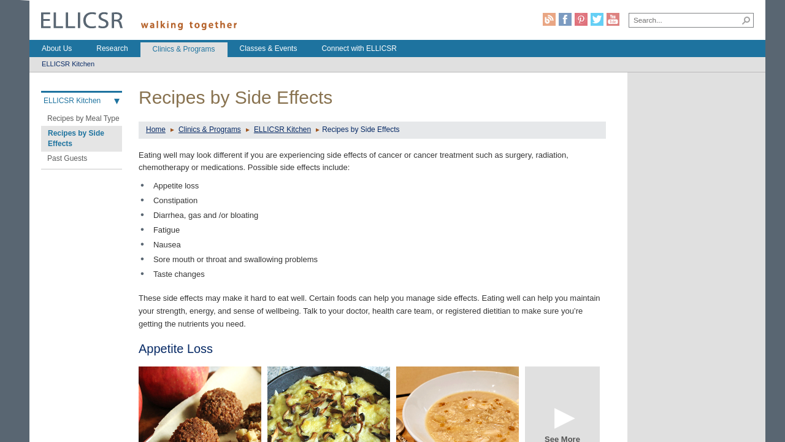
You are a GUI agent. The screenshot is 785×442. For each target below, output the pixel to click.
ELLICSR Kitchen (282, 129)
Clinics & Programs (209, 129)
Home (156, 129)
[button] (746, 20)
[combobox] (684, 20)
